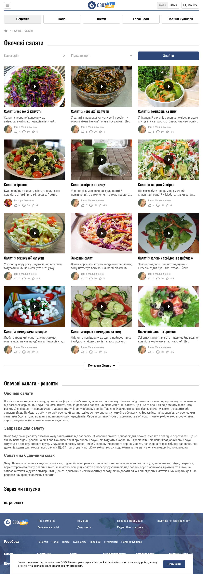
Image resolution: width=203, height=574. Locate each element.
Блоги (8, 554)
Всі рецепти (12, 503)
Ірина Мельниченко (25, 127)
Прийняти (174, 564)
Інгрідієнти (111, 541)
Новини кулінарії (180, 19)
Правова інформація (130, 520)
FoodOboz (11, 542)
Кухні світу (79, 541)
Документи (84, 527)
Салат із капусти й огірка (156, 184)
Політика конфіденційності (173, 520)
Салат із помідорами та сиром (25, 331)
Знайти (168, 56)
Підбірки (95, 541)
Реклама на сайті (48, 527)
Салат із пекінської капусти (24, 257)
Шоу (7, 563)
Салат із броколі (15, 184)
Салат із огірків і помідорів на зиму (96, 331)
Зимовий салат (82, 257)
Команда (83, 520)
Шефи (101, 19)
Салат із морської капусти (90, 111)
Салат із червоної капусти (23, 111)
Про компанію (46, 520)
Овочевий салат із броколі (157, 331)
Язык (173, 5)
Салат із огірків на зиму (88, 184)
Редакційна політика (130, 527)
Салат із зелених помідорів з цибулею (165, 257)
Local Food (141, 19)
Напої (62, 19)
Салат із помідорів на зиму (157, 111)
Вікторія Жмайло (24, 200)
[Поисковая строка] (190, 5)
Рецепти (22, 19)
